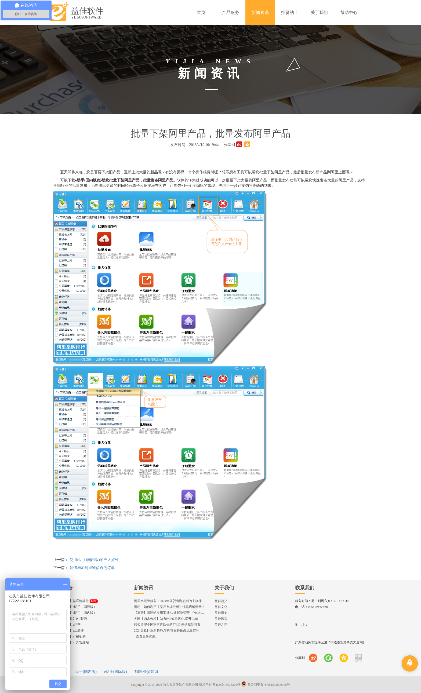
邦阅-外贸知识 (146, 672)
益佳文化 (221, 607)
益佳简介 (221, 601)
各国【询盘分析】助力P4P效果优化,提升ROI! (166, 619)
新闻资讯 (143, 587)
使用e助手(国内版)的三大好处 (94, 560)
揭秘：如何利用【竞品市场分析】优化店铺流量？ (169, 607)
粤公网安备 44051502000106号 (265, 685)
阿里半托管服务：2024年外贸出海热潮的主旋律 (168, 601)
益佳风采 (221, 619)
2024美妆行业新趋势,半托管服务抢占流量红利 (166, 630)
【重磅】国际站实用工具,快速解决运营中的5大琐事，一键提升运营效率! (185, 613)
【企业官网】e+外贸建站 (71, 642)
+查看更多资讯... (146, 636)
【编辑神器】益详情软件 (75, 601)
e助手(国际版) (115, 672)
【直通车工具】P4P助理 (70, 619)
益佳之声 (221, 624)
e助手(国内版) (85, 672)
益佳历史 (221, 613)
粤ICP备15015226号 (226, 685)
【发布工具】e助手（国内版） (75, 613)
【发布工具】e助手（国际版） (75, 607)
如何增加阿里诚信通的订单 (92, 568)
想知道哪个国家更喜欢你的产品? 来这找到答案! (168, 624)
